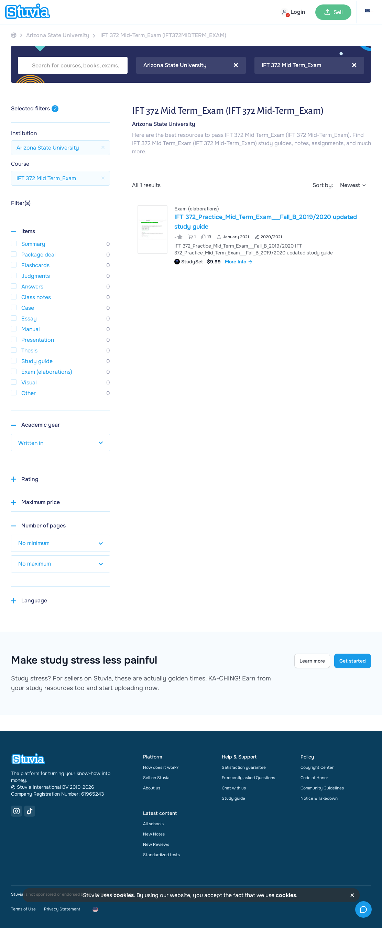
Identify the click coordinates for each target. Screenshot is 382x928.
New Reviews (156, 844)
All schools (153, 824)
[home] (27, 12)
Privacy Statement (62, 909)
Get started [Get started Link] (352, 661)
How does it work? (160, 767)
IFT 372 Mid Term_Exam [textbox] (309, 65)
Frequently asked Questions (248, 777)
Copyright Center (317, 767)
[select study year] (60, 442)
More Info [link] (239, 262)
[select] (353, 185)
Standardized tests (161, 855)
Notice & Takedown (319, 798)
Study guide (233, 798)
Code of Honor (314, 777)
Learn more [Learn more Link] (312, 661)
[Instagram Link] (16, 811)
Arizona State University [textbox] (190, 65)
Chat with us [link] (234, 788)
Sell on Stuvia (156, 777)
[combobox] (191, 65)
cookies (123, 895)
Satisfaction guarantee (244, 767)
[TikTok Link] (29, 811)
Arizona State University (163, 124)
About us (151, 788)
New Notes (154, 834)
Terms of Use (23, 909)
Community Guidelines (322, 788)
